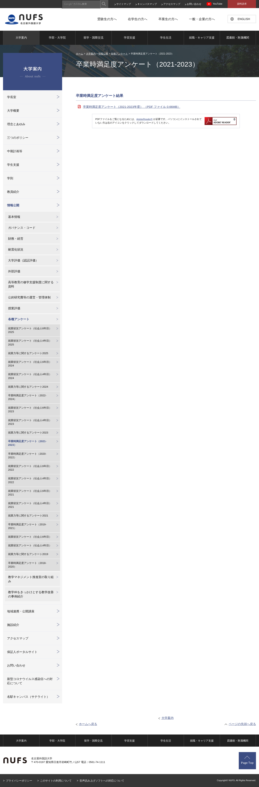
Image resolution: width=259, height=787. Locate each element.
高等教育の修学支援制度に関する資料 (31, 284)
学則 (10, 178)
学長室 (11, 97)
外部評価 (14, 271)
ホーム (79, 53)
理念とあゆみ (16, 124)
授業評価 (14, 308)
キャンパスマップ (147, 4)
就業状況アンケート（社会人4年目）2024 (30, 376)
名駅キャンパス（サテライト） (28, 696)
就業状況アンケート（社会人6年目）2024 (30, 363)
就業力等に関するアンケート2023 (28, 432)
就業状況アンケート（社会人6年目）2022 (30, 468)
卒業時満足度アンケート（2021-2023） (27, 443)
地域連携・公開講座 (20, 611)
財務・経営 (15, 238)
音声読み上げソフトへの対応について (102, 780)
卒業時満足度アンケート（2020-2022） (27, 455)
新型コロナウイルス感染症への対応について (30, 681)
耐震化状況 (15, 249)
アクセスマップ (171, 4)
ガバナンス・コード (21, 227)
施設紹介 (13, 624)
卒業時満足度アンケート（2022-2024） (27, 397)
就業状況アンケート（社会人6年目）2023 (30, 409)
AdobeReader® (144, 119)
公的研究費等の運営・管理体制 (29, 297)
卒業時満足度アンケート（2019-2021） (27, 526)
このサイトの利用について (56, 780)
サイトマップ (123, 4)
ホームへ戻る (88, 724)
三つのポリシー (17, 137)
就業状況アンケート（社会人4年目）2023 (30, 422)
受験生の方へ (107, 19)
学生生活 (165, 37)
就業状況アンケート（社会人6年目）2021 (30, 492)
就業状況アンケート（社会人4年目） (30, 545)
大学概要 (13, 110)
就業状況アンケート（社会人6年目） (30, 536)
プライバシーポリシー (19, 780)
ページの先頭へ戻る (242, 724)
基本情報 (14, 216)
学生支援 (13, 164)
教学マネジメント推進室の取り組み (31, 579)
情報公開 (103, 53)
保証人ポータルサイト (22, 652)
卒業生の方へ (168, 19)
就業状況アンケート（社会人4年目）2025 (30, 342)
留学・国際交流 (93, 37)
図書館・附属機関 (237, 37)
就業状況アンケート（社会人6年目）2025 (30, 330)
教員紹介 (13, 191)
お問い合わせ (194, 4)
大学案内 (21, 37)
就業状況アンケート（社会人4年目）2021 (30, 505)
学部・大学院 (57, 37)
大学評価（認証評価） (23, 260)
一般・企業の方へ (202, 19)
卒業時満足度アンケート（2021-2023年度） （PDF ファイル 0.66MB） (131, 106)
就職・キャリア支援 (201, 37)
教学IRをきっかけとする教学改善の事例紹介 (31, 594)
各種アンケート (119, 53)
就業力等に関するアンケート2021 (28, 515)
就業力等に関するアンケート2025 (28, 353)
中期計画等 (14, 151)
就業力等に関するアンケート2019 (28, 554)
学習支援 (129, 37)
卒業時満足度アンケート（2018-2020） (27, 564)
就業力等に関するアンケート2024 (28, 386)
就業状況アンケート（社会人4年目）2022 (30, 480)
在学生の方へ (137, 19)
